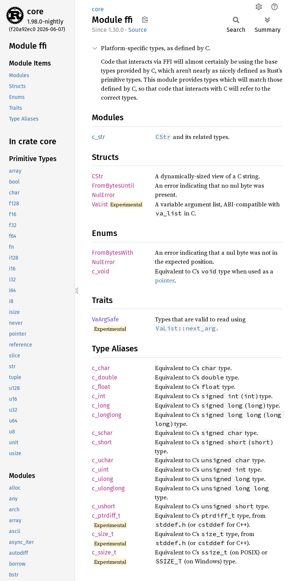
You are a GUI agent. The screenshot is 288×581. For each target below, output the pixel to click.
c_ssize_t (104, 552)
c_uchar (102, 460)
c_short (102, 442)
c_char (101, 368)
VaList (100, 204)
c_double (104, 377)
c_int (98, 396)
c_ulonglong (108, 488)
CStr (97, 176)
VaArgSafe (105, 319)
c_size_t (103, 534)
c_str (98, 136)
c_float (101, 386)
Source (137, 29)
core (35, 11)
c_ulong (102, 478)
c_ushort (103, 506)
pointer (164, 280)
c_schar (102, 432)
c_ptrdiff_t (106, 515)
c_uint (100, 469)
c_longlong (106, 414)
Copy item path (145, 19)
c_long (101, 405)
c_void (101, 271)
